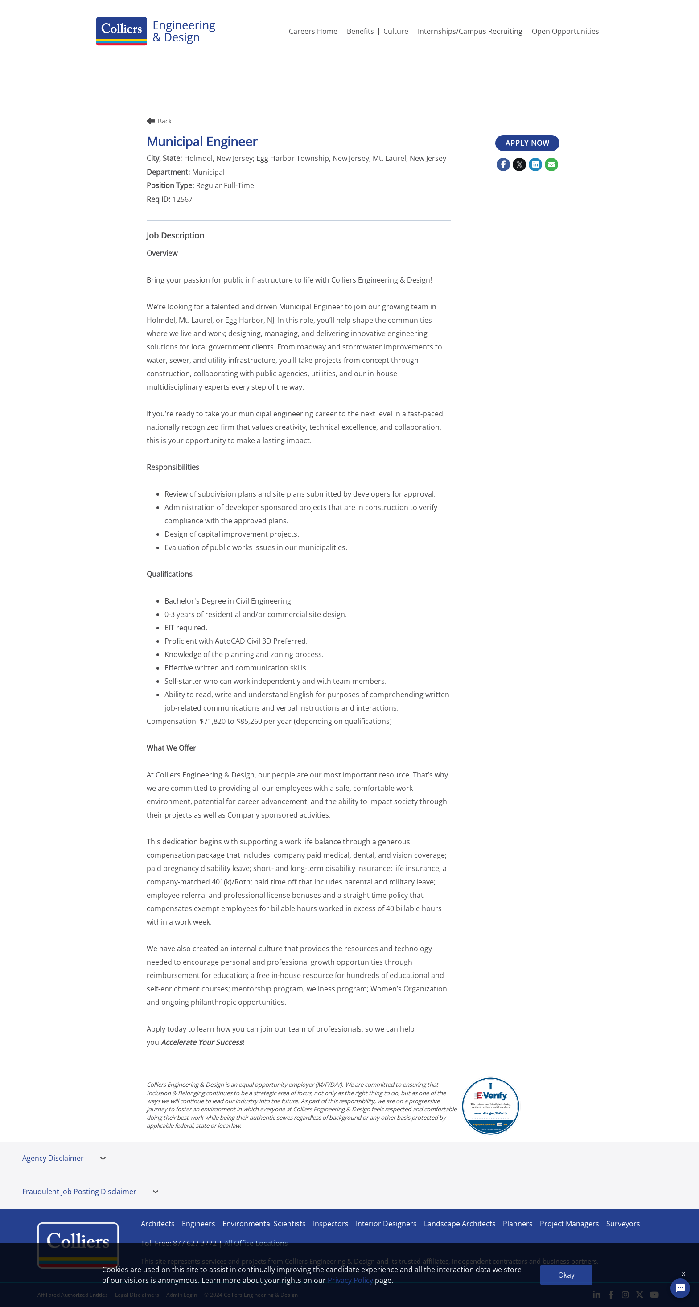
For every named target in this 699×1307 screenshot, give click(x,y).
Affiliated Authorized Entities (72, 1295)
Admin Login (181, 1295)
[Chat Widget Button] (680, 1288)
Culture (395, 31)
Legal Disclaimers (137, 1295)
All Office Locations (256, 1243)
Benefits (360, 31)
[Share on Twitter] (519, 164)
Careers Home (313, 31)
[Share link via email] (551, 164)
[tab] (103, 1158)
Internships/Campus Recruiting (470, 31)
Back (159, 121)
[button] (103, 1158)
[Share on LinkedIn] (535, 164)
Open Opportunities (565, 31)
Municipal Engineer (202, 141)
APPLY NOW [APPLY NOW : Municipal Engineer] (528, 143)
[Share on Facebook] (503, 164)
